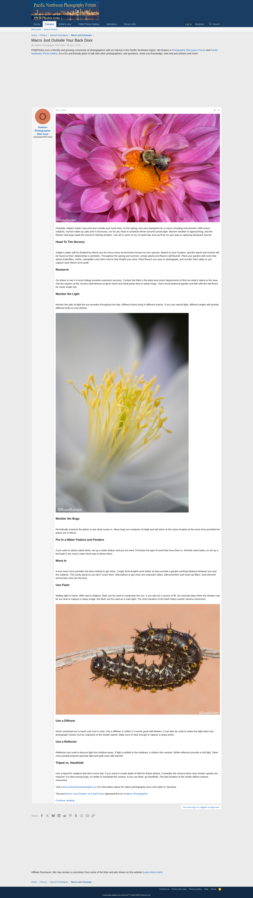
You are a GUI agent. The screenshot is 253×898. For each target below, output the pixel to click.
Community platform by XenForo (126, 895)
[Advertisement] (126, 81)
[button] (73, 24)
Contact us (164, 889)
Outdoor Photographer (135, 793)
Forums (49, 24)
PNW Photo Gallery (88, 24)
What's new (65, 24)
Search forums (50, 29)
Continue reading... (66, 800)
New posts (36, 29)
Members (112, 24)
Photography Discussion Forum (188, 50)
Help (206, 889)
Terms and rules (179, 889)
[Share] (215, 110)
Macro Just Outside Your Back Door (85, 793)
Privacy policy (195, 889)
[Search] (214, 24)
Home (37, 24)
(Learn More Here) (153, 872)
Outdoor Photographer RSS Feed (49, 45)
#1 (219, 110)
